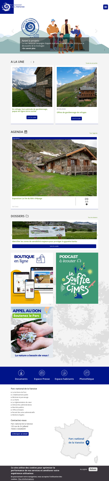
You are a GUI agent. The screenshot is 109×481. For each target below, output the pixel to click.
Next (33, 60)
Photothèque (86, 378)
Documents (21, 378)
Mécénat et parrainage (20, 397)
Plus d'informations (26, 479)
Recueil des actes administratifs (23, 412)
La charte (15, 400)
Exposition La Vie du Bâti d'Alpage (27, 198)
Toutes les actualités (91, 63)
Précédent (13, 28)
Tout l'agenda (93, 133)
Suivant (96, 28)
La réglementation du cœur (22, 402)
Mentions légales (18, 415)
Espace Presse (42, 378)
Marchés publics (18, 407)
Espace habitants (64, 378)
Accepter (83, 469)
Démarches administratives (22, 405)
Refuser (93, 469)
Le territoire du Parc (19, 392)
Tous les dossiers (92, 217)
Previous (31, 60)
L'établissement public (20, 395)
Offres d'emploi (18, 410)
